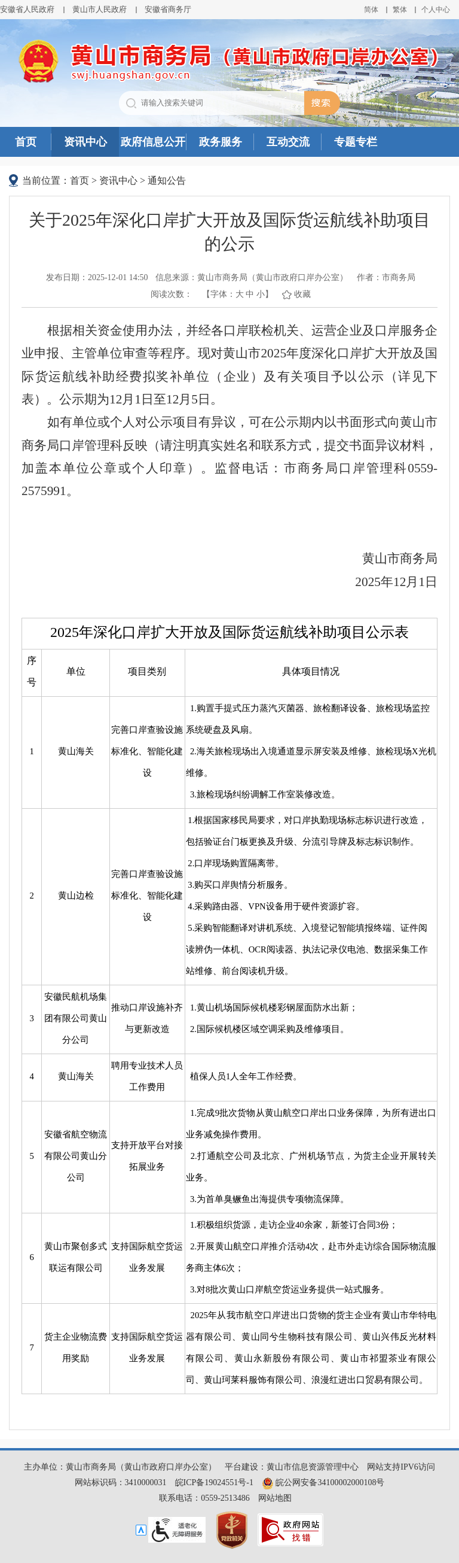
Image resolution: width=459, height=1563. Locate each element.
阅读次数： (171, 294)
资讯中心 (85, 142)
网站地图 (275, 1498)
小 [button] (260, 294)
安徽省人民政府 (27, 9)
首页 (25, 142)
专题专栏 (355, 142)
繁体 (400, 9)
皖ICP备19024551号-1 (214, 1482)
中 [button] (250, 294)
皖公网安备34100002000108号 (323, 1482)
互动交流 (288, 142)
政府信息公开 (153, 142)
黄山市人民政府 (99, 9)
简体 (371, 9)
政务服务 (220, 142)
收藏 (302, 294)
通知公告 (167, 180)
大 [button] (239, 294)
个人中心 (435, 9)
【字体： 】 (237, 294)
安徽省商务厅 (168, 9)
